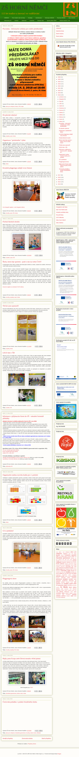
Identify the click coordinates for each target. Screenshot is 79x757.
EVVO (57, 563)
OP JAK (65, 573)
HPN (75, 565)
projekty (8, 136)
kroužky (8, 213)
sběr (75, 582)
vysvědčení (68, 594)
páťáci (69, 574)
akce (57, 552)
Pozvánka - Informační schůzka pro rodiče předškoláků (23, 29)
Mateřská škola (60, 31)
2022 (59, 86)
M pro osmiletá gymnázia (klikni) (10, 451)
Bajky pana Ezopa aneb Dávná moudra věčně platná (21, 658)
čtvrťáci (72, 558)
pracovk (57, 577)
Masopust (58, 570)
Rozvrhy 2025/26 (61, 17)
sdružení (58, 583)
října (60, 101)
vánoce (61, 591)
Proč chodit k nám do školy (18, 17)
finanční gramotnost (69, 563)
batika (75, 553)
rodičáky (67, 582)
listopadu (61, 99)
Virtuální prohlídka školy (62, 212)
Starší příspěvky (46, 738)
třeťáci (66, 590)
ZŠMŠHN (6, 17)
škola (16, 106)
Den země (69, 559)
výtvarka (74, 594)
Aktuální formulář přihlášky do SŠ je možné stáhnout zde (16, 457)
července (61, 108)
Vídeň (71, 591)
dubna (61, 114)
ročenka (63, 582)
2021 (59, 88)
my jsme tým (63, 572)
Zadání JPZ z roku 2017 (8, 453)
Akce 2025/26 (72, 17)
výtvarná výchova (61, 595)
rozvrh (71, 582)
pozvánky (74, 576)
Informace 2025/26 (49, 17)
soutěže (8, 257)
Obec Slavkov (59, 222)
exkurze (62, 563)
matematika (64, 570)
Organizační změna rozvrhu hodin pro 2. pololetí (20, 475)
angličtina (65, 553)
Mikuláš (39, 733)
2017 (59, 175)
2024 (59, 81)
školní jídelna (72, 587)
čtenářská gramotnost (11, 693)
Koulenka (32, 20)
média (68, 570)
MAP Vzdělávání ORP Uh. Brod (69, 569)
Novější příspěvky (8, 738)
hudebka (58, 566)
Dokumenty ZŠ (7, 20)
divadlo (57, 561)
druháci (74, 562)
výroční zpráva (68, 593)
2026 (59, 77)
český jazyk (64, 556)
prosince (61, 97)
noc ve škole (59, 573)
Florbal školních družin (11, 222)
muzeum (58, 572)
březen (62, 555)
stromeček (74, 585)
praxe (68, 577)
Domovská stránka (27, 738)
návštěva (68, 572)
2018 (59, 95)
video (75, 591)
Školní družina (59, 33)
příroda (58, 582)
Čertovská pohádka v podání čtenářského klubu (20, 702)
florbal (75, 563)
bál (72, 553)
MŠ (75, 570)
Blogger (59, 753)
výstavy (74, 593)
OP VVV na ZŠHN (71, 573)
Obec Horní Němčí (61, 220)
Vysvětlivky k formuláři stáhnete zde (11, 459)
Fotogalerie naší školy (61, 207)
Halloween (67, 565)
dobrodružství (69, 560)
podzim (66, 576)
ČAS (57, 556)
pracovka (63, 577)
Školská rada (40, 20)
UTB (19, 106)
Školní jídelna (59, 36)
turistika (69, 590)
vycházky (58, 593)
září (60, 103)
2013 (59, 184)
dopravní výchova (66, 562)
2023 (59, 83)
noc (75, 572)
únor (75, 590)
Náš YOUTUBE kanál (61, 209)
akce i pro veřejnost (64, 552)
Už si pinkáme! (8, 531)
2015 (59, 179)
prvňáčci (71, 579)
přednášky (58, 580)
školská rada (59, 589)
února (61, 119)
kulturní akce (20, 693)
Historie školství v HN (65, 20)
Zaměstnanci (39, 17)
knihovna (61, 568)
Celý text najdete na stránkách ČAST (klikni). (13, 287)
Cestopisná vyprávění (70, 555)
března (61, 117)
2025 (59, 79)
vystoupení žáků (60, 594)
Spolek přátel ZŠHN (51, 20)
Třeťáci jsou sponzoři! (11, 306)
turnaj (73, 590)
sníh (62, 583)
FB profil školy (59, 215)
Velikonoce (66, 591)
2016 (59, 177)
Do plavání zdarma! (10, 115)
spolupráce (61, 585)
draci (72, 562)
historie (72, 565)
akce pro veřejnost (10, 106)
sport (11, 136)
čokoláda (69, 556)
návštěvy (72, 572)
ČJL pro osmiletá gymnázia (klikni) (11, 450)
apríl (69, 553)
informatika (68, 566)
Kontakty (30, 17)
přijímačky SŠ (9, 466)
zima (75, 595)
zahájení (68, 595)
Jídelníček (24, 20)
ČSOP (72, 556)
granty (63, 565)
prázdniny (74, 577)
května (61, 112)
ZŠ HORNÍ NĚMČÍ (24, 7)
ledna (60, 121)
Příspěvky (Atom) (32, 743)
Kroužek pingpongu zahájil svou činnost (17, 168)
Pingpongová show (9, 579)
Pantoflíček (64, 574)
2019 (59, 92)
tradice (62, 590)
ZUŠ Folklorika (60, 217)
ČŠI (75, 556)
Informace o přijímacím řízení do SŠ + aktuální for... (65, 151)
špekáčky (66, 588)
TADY (31, 687)
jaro (72, 566)
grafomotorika (59, 565)
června (61, 110)
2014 (59, 181)
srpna (60, 105)
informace (63, 566)
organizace (58, 574)
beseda (58, 555)
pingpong (74, 574)
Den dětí (64, 559)
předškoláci (65, 580)
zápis (22, 106)
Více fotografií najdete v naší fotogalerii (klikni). (14, 207)
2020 (59, 90)
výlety (63, 593)
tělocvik (74, 589)
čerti (60, 556)
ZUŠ (57, 597)
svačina (57, 587)
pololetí (69, 576)
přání (75, 579)
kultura (75, 567)
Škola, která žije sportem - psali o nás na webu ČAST (22, 262)
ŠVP (71, 588)
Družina (16, 20)
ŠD (14, 213)
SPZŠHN (70, 585)
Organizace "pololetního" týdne (14, 140)
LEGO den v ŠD (9, 353)
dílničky (74, 559)
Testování (58, 590)
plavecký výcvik (60, 576)
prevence (59, 579)
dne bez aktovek (63, 560)
